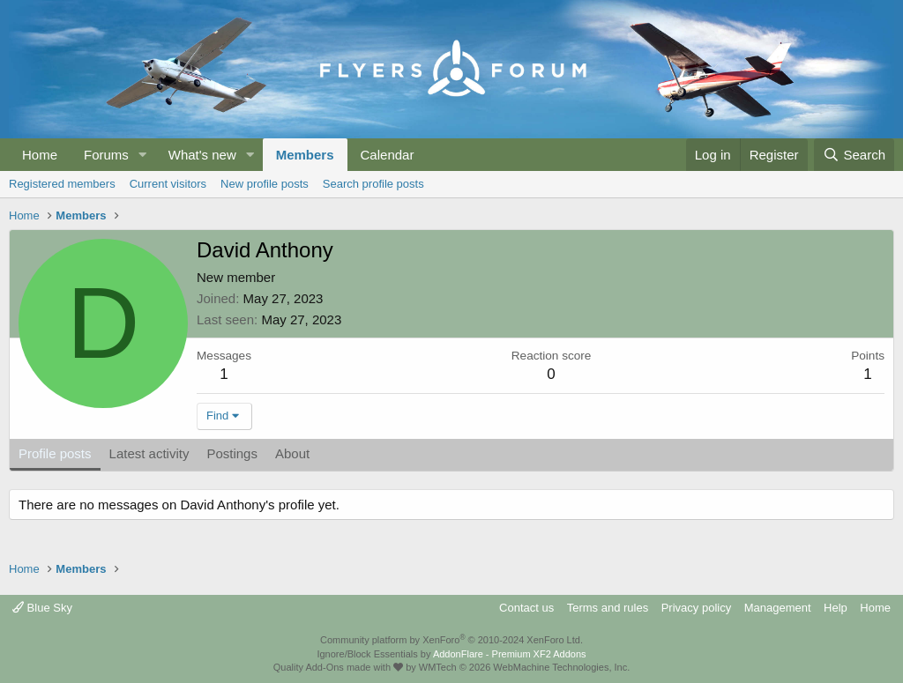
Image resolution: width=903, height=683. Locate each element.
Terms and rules (607, 607)
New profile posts (264, 183)
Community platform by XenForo (451, 640)
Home (39, 154)
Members (305, 154)
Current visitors (168, 183)
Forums (106, 154)
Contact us (526, 607)
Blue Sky (42, 607)
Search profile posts (373, 183)
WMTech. (524, 667)
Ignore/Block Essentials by (451, 654)
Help (835, 607)
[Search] (854, 154)
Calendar (387, 154)
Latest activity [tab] (149, 453)
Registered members (62, 183)
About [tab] (292, 453)
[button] (143, 154)
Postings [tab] (231, 453)
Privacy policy (696, 607)
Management (777, 607)
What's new (202, 154)
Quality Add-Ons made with (338, 667)
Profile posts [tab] (55, 453)
